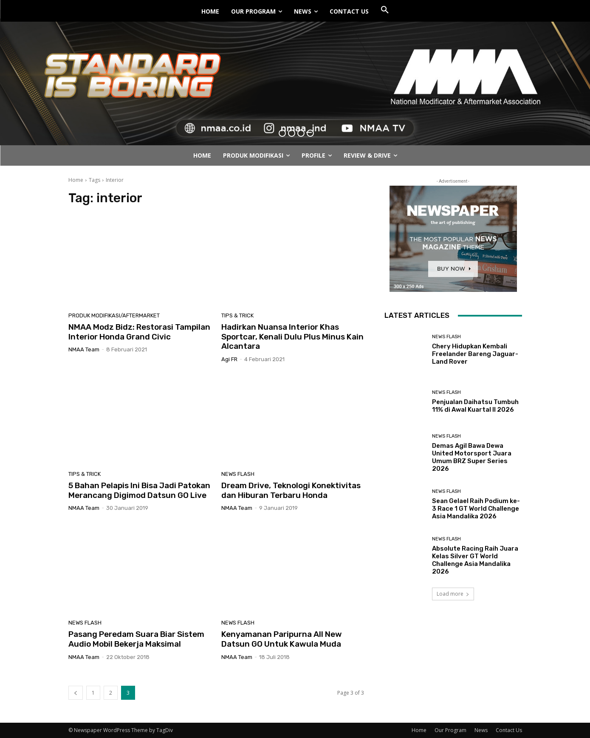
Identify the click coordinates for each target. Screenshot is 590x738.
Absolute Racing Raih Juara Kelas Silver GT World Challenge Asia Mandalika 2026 (475, 560)
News (481, 730)
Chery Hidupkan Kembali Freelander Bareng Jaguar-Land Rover (475, 353)
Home (75, 180)
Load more (453, 593)
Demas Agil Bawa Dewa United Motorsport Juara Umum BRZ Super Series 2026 (471, 457)
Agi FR (229, 359)
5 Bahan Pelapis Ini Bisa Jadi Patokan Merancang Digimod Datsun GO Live (139, 490)
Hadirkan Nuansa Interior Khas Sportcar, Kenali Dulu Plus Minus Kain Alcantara (292, 336)
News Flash (237, 474)
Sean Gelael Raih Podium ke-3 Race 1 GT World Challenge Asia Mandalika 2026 (476, 508)
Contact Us (509, 730)
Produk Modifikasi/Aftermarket (114, 315)
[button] (385, 10)
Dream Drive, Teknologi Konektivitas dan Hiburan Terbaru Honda (291, 490)
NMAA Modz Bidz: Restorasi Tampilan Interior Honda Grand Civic (139, 332)
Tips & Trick (237, 315)
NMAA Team (83, 349)
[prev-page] (75, 693)
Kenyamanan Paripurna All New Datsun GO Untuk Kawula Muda (281, 639)
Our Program (450, 730)
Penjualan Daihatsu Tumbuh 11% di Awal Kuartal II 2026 (475, 405)
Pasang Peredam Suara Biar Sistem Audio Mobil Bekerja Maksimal (136, 639)
